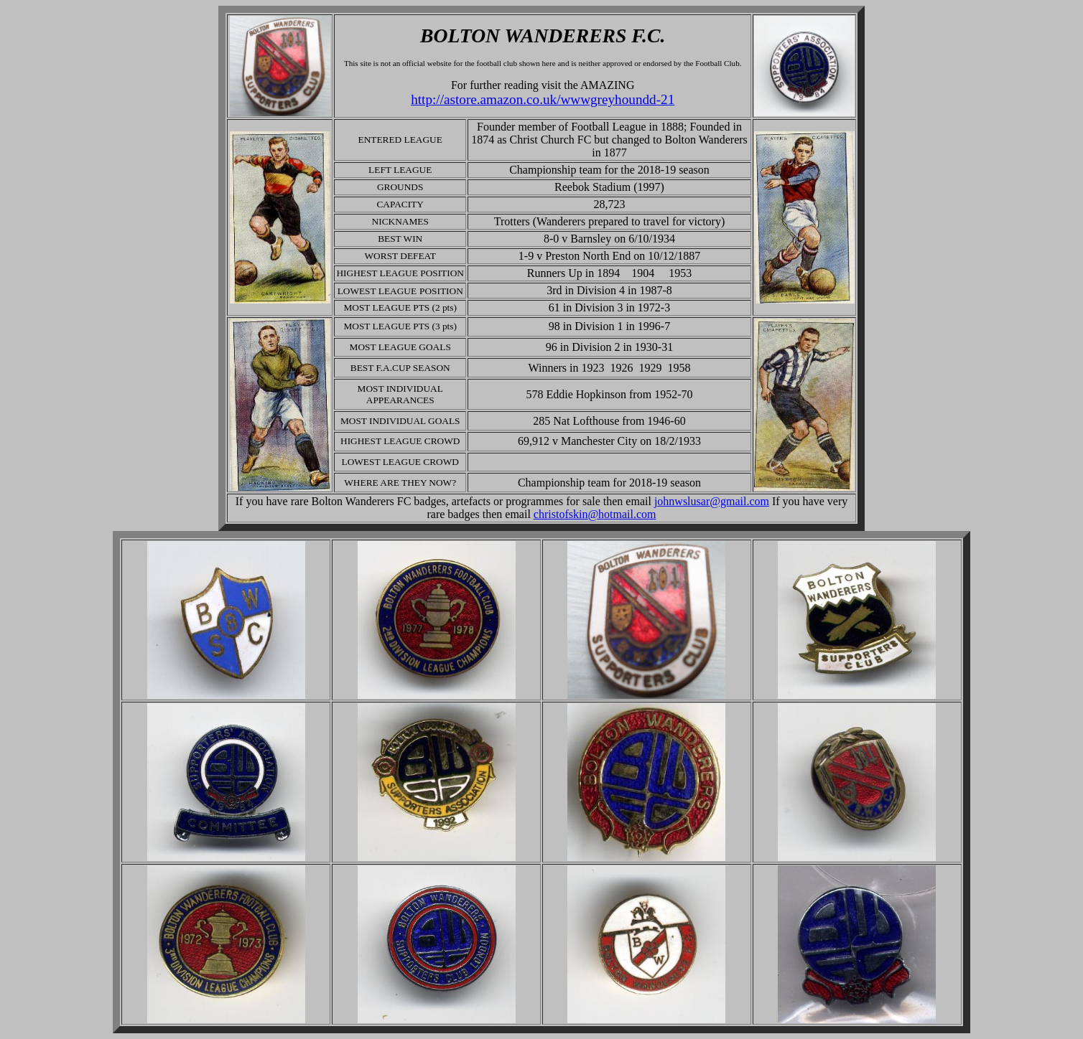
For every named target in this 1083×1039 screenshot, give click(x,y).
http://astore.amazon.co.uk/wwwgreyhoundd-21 (542, 99)
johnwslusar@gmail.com (711, 501)
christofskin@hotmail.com (595, 514)
